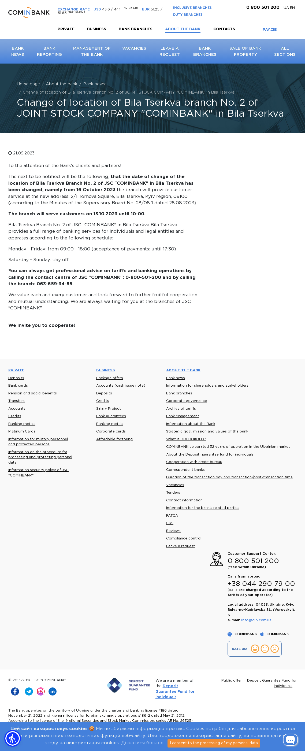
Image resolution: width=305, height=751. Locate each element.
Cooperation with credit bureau (194, 462)
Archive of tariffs (181, 408)
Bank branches (135, 29)
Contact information (184, 500)
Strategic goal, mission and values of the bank (207, 431)
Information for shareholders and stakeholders (207, 385)
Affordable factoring (114, 439)
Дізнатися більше (142, 743)
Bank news (175, 378)
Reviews (173, 531)
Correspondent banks (185, 469)
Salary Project (108, 408)
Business (96, 29)
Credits (14, 416)
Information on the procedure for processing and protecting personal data (40, 457)
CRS (169, 523)
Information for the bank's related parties (202, 507)
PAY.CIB (270, 29)
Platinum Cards (21, 431)
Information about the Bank (190, 424)
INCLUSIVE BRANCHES (192, 7)
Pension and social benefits (32, 393)
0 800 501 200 (262, 8)
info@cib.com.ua (256, 620)
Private (66, 29)
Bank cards (18, 385)
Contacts (224, 29)
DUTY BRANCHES (188, 14)
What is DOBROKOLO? (186, 439)
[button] (12, 738)
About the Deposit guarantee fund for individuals (210, 454)
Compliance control (183, 538)
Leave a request (180, 546)
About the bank (182, 29)
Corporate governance (186, 400)
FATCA (172, 515)
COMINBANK (243, 634)
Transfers (16, 400)
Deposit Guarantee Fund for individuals (175, 692)
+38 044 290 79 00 (261, 584)
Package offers (109, 378)
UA (287, 7)
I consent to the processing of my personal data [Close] (214, 743)
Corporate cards (111, 431)
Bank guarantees (111, 416)
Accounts (16, 408)
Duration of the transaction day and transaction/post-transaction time (229, 477)
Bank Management (182, 416)
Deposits (16, 378)
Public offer (231, 680)
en (292, 7)
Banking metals (21, 424)
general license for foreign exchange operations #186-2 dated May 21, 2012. (118, 715)
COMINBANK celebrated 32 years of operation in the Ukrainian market (228, 446)
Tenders (173, 492)
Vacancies (134, 48)
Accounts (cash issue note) (120, 385)
